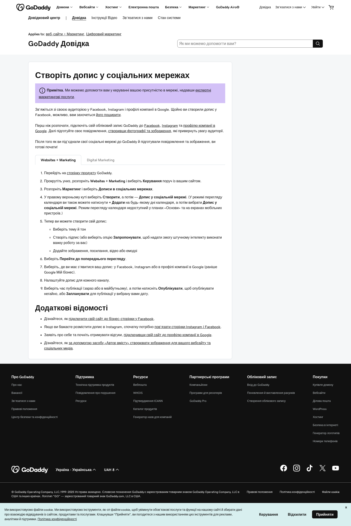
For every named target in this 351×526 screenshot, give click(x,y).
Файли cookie (331, 491)
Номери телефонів (325, 441)
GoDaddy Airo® (228, 7)
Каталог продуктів (145, 408)
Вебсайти (319, 392)
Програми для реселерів (206, 392)
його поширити (108, 115)
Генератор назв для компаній (152, 417)
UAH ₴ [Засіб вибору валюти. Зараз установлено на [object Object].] (112, 469)
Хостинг (318, 417)
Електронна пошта (143, 7)
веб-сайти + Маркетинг (65, 34)
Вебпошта (140, 384)
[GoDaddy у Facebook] (284, 471)
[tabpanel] (130, 233)
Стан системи (169, 17)
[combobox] (245, 44)
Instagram (170, 125)
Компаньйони (199, 384)
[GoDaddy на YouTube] (336, 471)
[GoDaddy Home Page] (30, 469)
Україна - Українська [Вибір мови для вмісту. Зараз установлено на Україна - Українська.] (76, 469)
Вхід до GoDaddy (258, 384)
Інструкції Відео (104, 17)
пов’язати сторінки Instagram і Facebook (187, 327)
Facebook (152, 125)
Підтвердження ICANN (148, 400)
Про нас (16, 384)
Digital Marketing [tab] (100, 160)
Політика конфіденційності (297, 491)
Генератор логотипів (326, 433)
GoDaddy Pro (198, 400)
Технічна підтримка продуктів (94, 384)
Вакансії (16, 392)
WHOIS (138, 392)
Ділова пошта (322, 400)
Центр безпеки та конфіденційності (34, 417)
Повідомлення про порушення (95, 392)
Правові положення (24, 408)
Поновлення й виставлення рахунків (271, 392)
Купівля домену (323, 384)
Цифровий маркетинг (103, 34)
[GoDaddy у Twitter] (323, 471)
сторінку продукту (81, 173)
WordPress (320, 408)
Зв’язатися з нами (137, 17)
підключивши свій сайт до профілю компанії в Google (167, 335)
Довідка (265, 7)
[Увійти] (318, 7)
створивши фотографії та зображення (139, 131)
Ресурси (80, 400)
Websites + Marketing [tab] (58, 160)
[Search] (318, 44)
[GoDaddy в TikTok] (310, 471)
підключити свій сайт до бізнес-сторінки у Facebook (111, 318)
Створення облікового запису (266, 400)
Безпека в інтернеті (325, 425)
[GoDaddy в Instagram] (297, 471)
